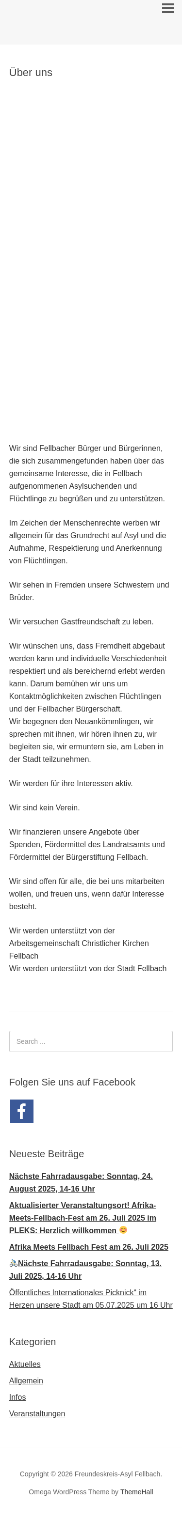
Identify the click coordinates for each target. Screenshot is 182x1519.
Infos (17, 1397)
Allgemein (26, 1381)
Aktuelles (25, 1364)
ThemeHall (136, 1492)
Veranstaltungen (37, 1414)
